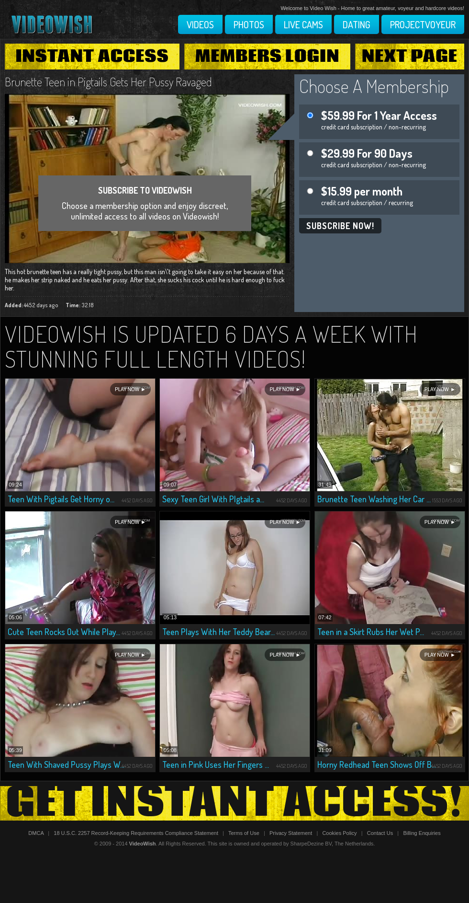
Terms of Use (243, 833)
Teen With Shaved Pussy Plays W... (66, 764)
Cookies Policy (339, 833)
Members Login (267, 56)
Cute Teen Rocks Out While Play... (64, 631)
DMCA (36, 833)
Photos (249, 24)
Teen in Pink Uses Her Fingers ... (215, 764)
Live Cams (303, 24)
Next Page (410, 56)
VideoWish (142, 843)
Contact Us (380, 833)
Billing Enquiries (421, 833)
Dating (356, 24)
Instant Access (91, 56)
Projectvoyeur (423, 24)
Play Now (127, 389)
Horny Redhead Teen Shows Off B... (376, 764)
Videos (200, 24)
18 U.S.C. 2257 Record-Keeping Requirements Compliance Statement (136, 833)
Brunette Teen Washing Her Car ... (374, 499)
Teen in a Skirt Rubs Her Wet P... (370, 631)
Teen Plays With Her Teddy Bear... (218, 631)
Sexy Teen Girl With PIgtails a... (213, 499)
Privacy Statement (290, 833)
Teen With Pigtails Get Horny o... (61, 499)
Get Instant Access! (234, 803)
